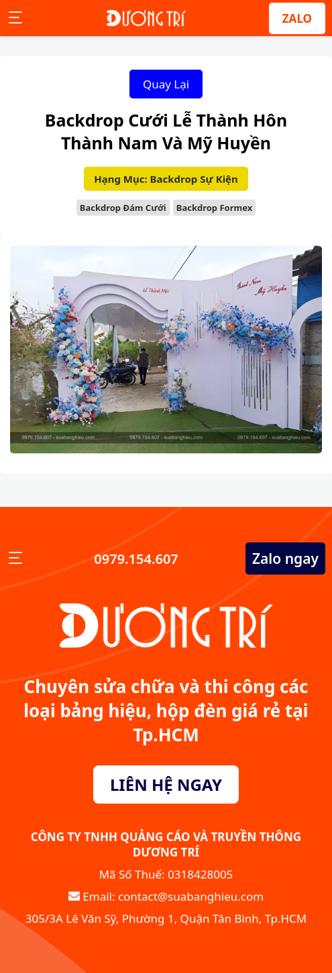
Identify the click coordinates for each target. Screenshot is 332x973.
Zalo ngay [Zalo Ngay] (285, 558)
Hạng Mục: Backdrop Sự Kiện (166, 178)
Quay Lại (166, 84)
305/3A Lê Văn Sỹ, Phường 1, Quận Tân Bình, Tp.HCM (166, 918)
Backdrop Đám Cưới (123, 208)
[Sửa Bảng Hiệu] (146, 18)
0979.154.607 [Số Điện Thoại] (134, 559)
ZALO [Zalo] (297, 18)
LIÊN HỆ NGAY (166, 784)
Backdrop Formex (214, 208)
